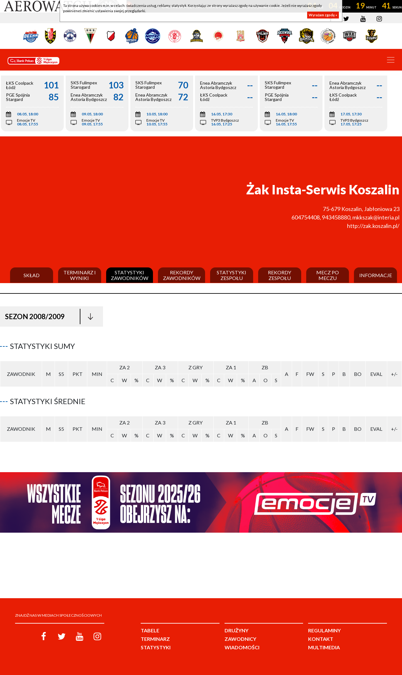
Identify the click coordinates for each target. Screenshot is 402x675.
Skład (32, 275)
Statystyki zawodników (129, 275)
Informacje (375, 275)
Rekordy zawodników (181, 275)
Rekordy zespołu (279, 275)
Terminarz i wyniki (79, 275)
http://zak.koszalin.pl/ (373, 225)
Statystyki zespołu (231, 275)
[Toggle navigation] (390, 60)
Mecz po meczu (327, 275)
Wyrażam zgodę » (323, 15)
